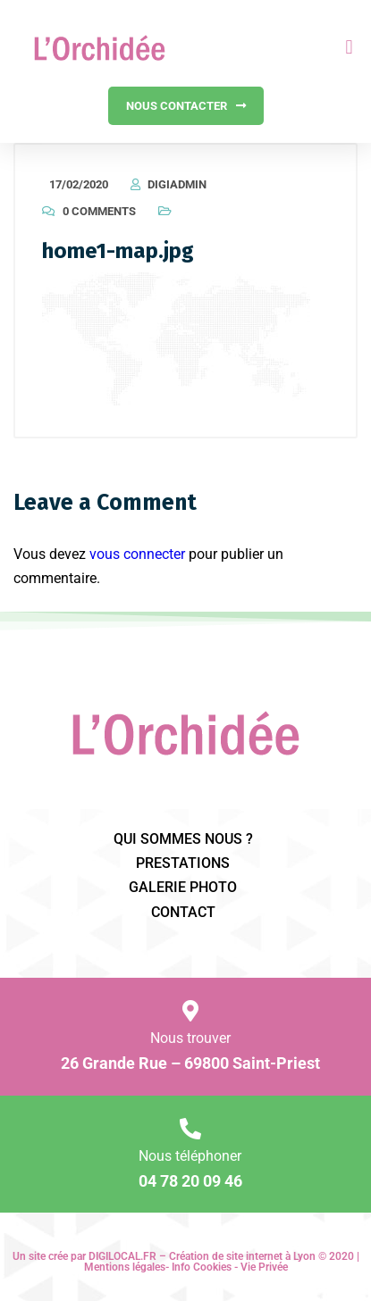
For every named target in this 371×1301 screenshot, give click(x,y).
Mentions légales (124, 1267)
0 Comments (99, 211)
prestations (183, 863)
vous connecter (137, 554)
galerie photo (183, 887)
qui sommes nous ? (183, 838)
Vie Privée (264, 1267)
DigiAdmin (177, 184)
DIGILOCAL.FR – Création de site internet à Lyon (202, 1256)
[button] (349, 48)
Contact (183, 912)
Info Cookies (202, 1267)
